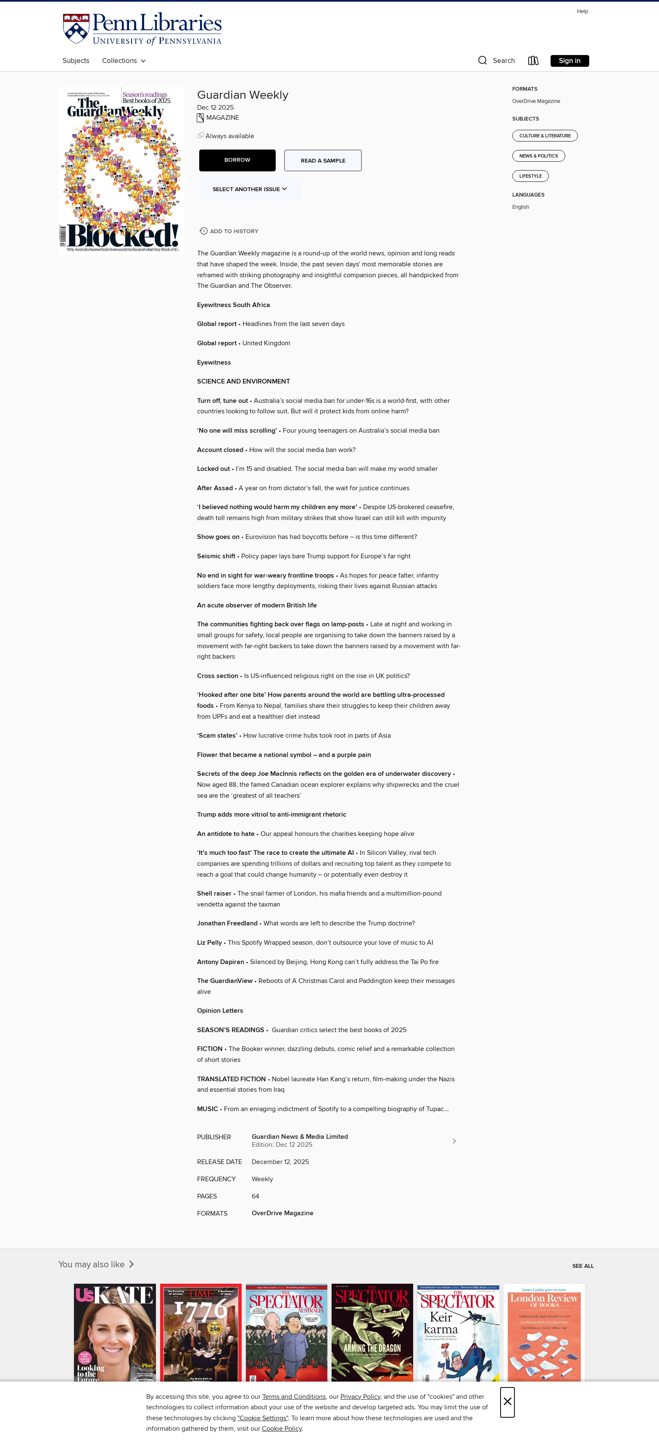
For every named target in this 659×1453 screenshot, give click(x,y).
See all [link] (583, 1266)
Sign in (570, 61)
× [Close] (507, 1402)
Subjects (76, 61)
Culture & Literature (545, 136)
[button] (495, 62)
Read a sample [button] (323, 161)
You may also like (97, 1264)
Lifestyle (530, 176)
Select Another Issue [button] (250, 189)
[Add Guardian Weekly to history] (230, 231)
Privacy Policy (360, 1397)
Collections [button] (124, 61)
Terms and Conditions (294, 1397)
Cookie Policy (282, 1428)
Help (582, 11)
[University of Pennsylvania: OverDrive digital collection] (142, 29)
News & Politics (538, 156)
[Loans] (533, 62)
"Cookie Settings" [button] (262, 1418)
